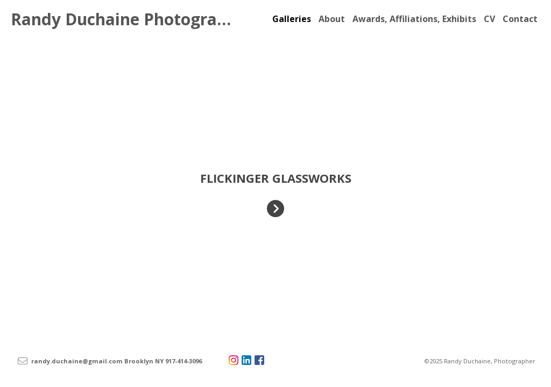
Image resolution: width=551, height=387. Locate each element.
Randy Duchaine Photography (128, 19)
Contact (520, 19)
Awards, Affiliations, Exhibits (414, 19)
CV (489, 19)
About (332, 19)
